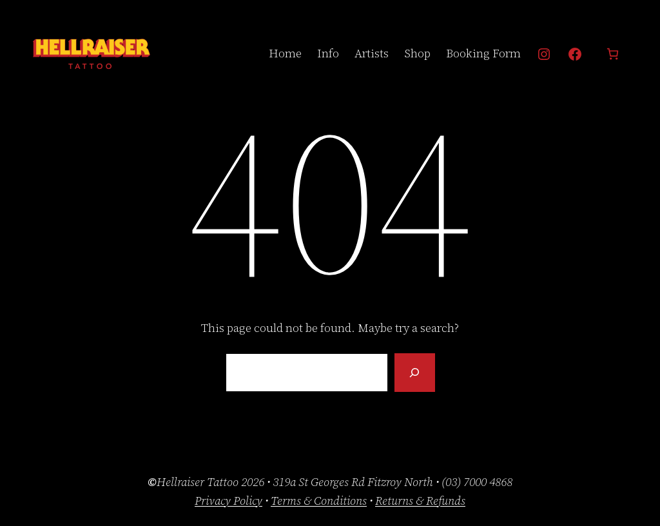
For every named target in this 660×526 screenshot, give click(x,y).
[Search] (414, 372)
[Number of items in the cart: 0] (612, 53)
